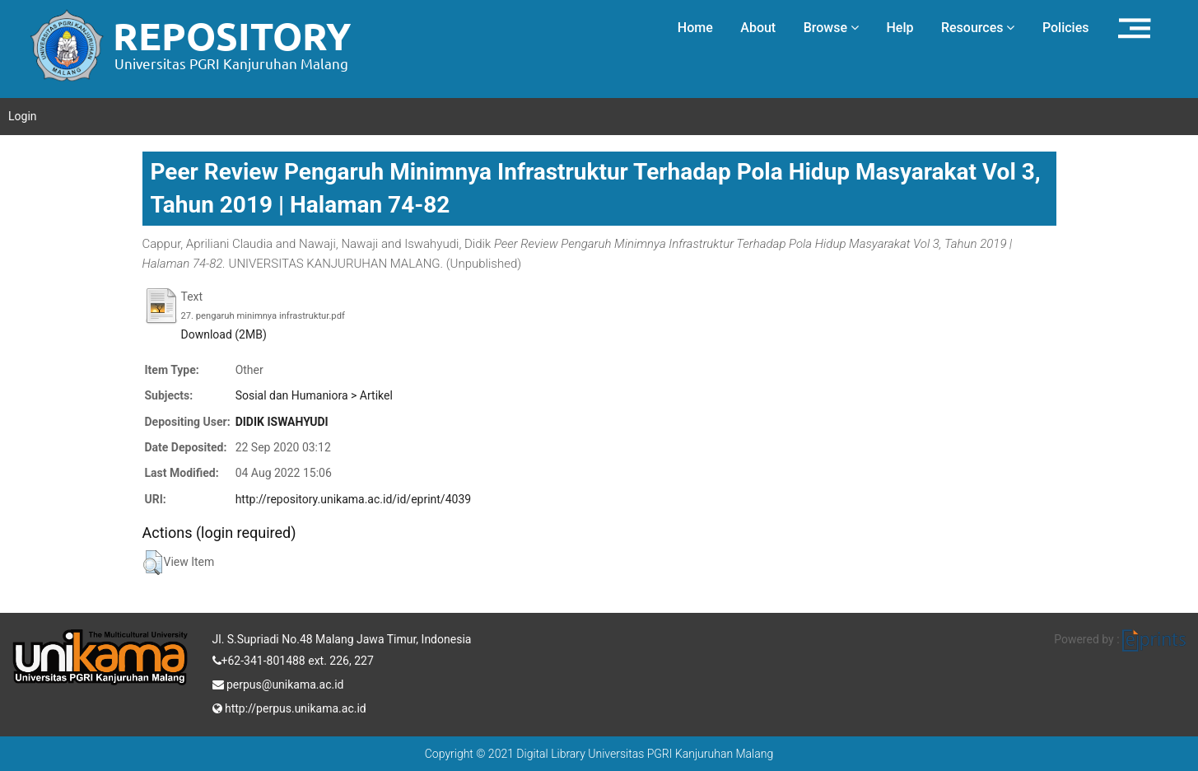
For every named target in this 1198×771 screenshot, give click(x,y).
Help (899, 27)
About (758, 27)
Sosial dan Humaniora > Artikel (314, 395)
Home (695, 27)
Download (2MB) (224, 334)
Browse (831, 27)
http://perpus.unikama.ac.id (289, 707)
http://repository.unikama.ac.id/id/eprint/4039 (353, 499)
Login (22, 116)
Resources (978, 27)
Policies (1065, 27)
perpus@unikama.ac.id (278, 683)
